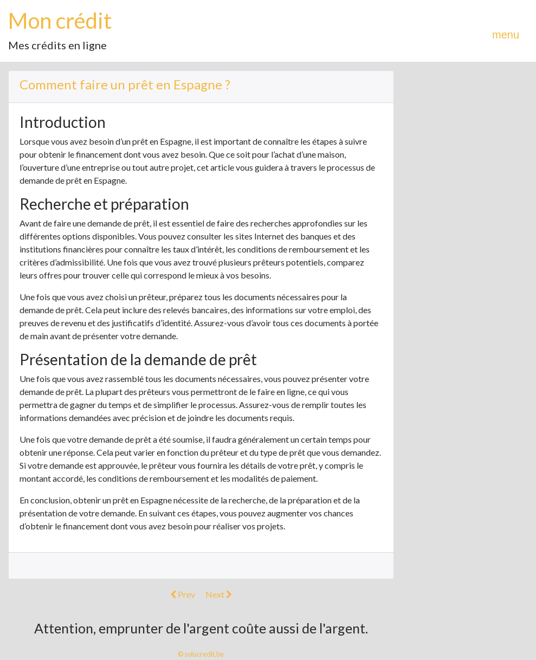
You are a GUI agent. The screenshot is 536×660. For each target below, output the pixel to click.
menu (505, 35)
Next (218, 594)
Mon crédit (60, 21)
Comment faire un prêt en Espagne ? (125, 84)
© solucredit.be (201, 654)
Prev (182, 594)
